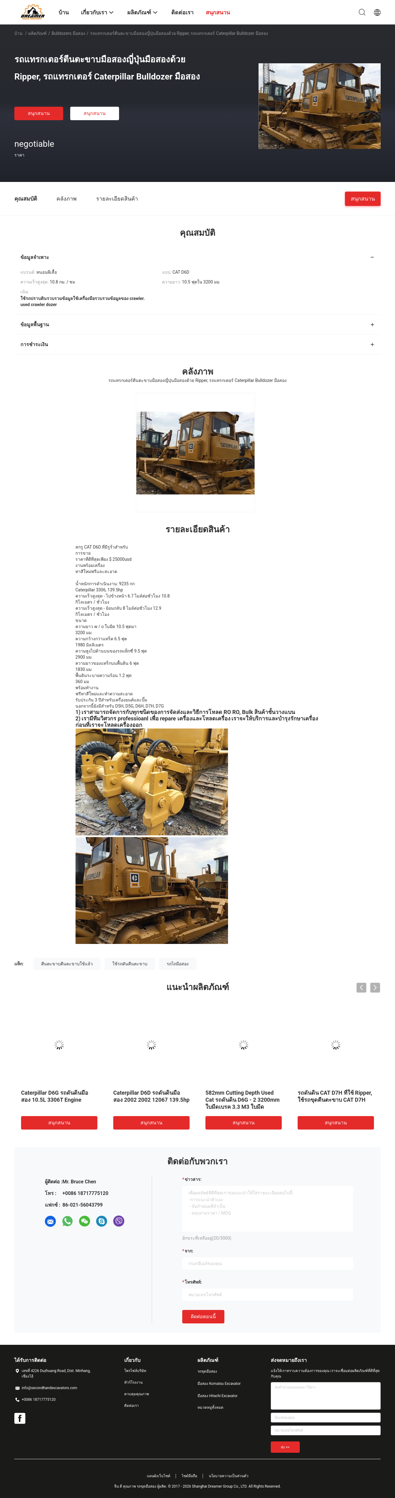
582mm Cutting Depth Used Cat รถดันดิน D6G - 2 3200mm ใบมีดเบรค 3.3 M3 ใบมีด (242, 1099)
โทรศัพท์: (193, 1282)
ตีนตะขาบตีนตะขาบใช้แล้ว (67, 963)
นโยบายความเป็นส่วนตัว (228, 1476)
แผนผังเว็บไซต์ (158, 1476)
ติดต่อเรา (131, 1406)
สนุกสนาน (39, 113)
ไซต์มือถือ (189, 1476)
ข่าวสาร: (193, 1179)
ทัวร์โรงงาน (133, 1382)
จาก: (189, 1250)
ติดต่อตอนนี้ (203, 1316)
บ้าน (18, 33)
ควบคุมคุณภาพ (136, 1394)
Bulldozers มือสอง (68, 33)
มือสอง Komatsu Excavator (219, 1383)
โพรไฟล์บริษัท (135, 1371)
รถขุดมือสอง (207, 1371)
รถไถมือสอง (178, 963)
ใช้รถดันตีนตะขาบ (129, 963)
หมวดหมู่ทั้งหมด (210, 1407)
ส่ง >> (285, 1447)
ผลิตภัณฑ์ (37, 33)
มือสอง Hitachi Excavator (217, 1396)
